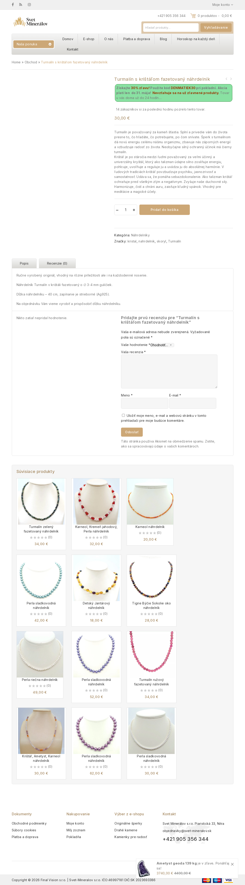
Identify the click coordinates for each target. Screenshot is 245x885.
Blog (163, 39)
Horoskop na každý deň (196, 39)
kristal (132, 241)
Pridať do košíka (165, 210)
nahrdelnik (146, 241)
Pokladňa (74, 837)
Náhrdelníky (140, 235)
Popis (24, 263)
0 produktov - (215, 16)
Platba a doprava (136, 39)
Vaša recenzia (133, 352)
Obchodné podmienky (29, 823)
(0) (50, 537)
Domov (68, 39)
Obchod (31, 62)
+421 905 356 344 (171, 16)
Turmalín (174, 241)
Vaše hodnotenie (135, 345)
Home (16, 62)
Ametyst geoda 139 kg (177, 863)
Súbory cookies (24, 830)
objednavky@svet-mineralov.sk (187, 831)
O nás (108, 39)
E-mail (175, 395)
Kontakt (72, 49)
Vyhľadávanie (216, 27)
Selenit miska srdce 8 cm (226, 78)
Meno (127, 395)
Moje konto (75, 823)
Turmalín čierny (230, 78)
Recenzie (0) (57, 263)
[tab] (25, 263)
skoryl (161, 241)
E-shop (88, 39)
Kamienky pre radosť (130, 837)
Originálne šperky (128, 823)
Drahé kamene (125, 830)
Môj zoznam (76, 830)
